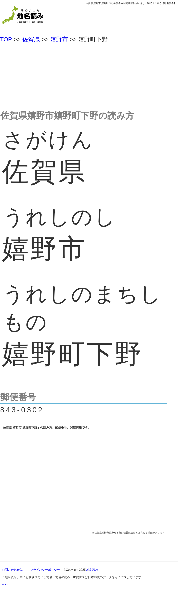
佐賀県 (31, 39)
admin (5, 584)
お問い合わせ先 (12, 569)
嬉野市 (59, 39)
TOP (6, 39)
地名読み (92, 569)
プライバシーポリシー (45, 569)
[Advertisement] (89, 75)
